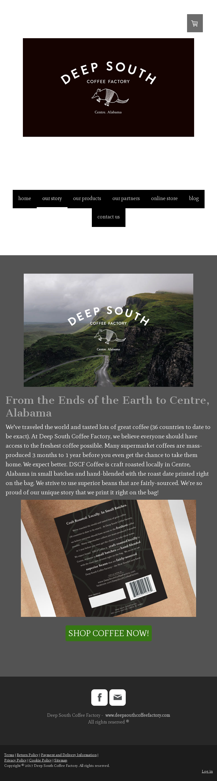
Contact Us (108, 217)
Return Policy (27, 755)
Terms (9, 755)
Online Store (164, 198)
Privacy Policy (15, 760)
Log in (207, 771)
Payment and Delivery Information (69, 755)
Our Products (87, 198)
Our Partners (126, 198)
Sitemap (60, 760)
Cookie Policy (40, 760)
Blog (194, 198)
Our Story (52, 198)
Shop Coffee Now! (108, 633)
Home (24, 198)
